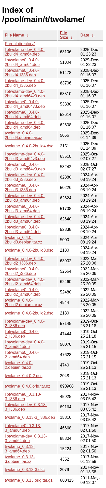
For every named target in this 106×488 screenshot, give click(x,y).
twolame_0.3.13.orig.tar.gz (29, 480)
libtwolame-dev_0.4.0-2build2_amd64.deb (25, 281)
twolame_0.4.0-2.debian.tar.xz (19, 365)
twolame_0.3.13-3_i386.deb (30, 417)
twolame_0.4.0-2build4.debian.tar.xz (23, 135)
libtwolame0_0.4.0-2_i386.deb (22, 333)
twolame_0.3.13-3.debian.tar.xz (20, 459)
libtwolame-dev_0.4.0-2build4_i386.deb (25, 83)
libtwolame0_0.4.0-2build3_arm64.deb (22, 208)
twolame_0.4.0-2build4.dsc (29, 146)
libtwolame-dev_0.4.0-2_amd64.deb (25, 344)
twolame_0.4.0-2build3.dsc (29, 250)
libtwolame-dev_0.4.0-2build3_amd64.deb (25, 219)
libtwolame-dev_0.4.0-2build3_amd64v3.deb (25, 156)
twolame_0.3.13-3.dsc (25, 469)
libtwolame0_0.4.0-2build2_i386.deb (22, 271)
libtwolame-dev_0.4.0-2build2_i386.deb (25, 260)
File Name (14, 35)
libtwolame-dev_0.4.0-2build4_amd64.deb (25, 124)
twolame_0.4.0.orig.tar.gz (27, 386)
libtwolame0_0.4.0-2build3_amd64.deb (23, 229)
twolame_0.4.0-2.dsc (23, 376)
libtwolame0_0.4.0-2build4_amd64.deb (23, 114)
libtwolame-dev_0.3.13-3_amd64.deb (26, 438)
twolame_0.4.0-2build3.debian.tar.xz (23, 239)
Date (84, 35)
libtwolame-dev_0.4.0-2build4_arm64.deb (25, 51)
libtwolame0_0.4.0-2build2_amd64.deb (23, 292)
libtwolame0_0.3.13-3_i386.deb (23, 396)
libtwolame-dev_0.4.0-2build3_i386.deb (25, 177)
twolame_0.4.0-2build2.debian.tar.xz (23, 302)
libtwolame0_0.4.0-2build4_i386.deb (22, 72)
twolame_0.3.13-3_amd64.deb (20, 448)
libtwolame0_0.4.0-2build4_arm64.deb (22, 62)
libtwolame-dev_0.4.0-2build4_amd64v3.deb (25, 93)
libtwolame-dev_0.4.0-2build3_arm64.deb (25, 198)
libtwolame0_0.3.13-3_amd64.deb (23, 428)
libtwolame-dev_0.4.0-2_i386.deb (25, 323)
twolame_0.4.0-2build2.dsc (29, 313)
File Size (64, 35)
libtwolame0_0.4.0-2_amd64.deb (22, 354)
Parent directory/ (20, 44)
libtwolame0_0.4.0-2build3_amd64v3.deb (25, 166)
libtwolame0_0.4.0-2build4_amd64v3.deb (25, 104)
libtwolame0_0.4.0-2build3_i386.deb (22, 187)
